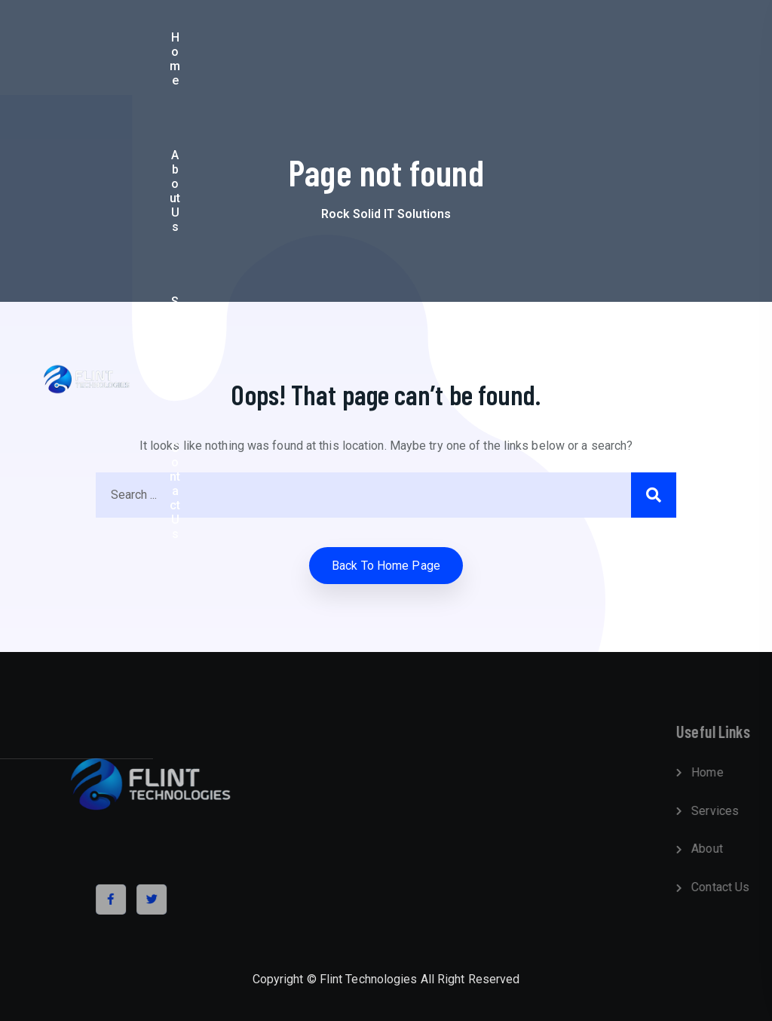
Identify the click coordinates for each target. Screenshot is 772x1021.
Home (243, 47)
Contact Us (445, 47)
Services (372, 47)
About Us (304, 47)
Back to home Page (386, 565)
